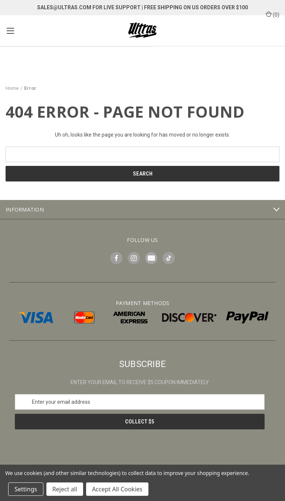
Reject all (64, 489)
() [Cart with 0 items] (272, 14)
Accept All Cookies (117, 489)
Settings (25, 489)
